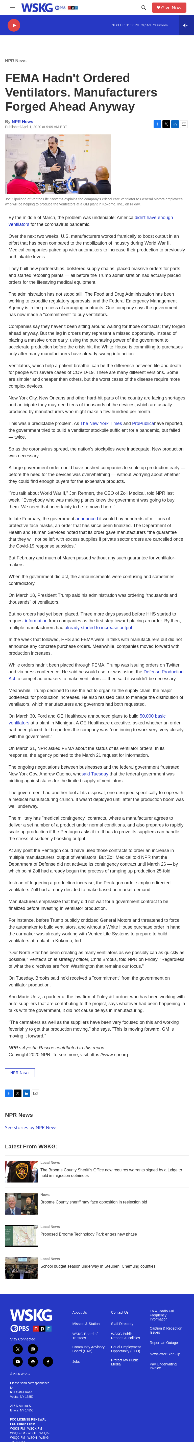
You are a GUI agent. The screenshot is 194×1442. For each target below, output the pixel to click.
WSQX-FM (34, 1428)
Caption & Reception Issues (166, 1330)
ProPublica (143, 423)
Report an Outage (164, 1343)
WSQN (32, 1437)
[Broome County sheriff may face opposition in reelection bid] (21, 1204)
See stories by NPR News (31, 1127)
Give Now (171, 7)
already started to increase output (98, 627)
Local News (50, 1163)
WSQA (43, 1433)
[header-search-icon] (144, 7)
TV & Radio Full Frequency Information (162, 1315)
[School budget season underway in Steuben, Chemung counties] (21, 1268)
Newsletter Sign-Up (165, 1354)
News (45, 1195)
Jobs (76, 1361)
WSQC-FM (17, 1437)
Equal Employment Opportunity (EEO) (126, 1349)
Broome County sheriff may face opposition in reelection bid (93, 1202)
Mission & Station (86, 1324)
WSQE (32, 1433)
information (36, 620)
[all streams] (186, 25)
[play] (14, 25)
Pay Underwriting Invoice (163, 1366)
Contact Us (120, 1312)
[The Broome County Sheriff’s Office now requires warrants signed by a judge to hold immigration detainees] (21, 1172)
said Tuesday (95, 773)
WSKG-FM (17, 1428)
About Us (79, 1312)
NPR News (16, 60)
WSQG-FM (17, 1433)
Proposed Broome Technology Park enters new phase (88, 1234)
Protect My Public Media (125, 1362)
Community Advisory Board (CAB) (88, 1349)
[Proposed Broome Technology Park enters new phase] (21, 1236)
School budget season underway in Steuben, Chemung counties (97, 1266)
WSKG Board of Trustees (85, 1336)
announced (87, 518)
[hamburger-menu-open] (12, 8)
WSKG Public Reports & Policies (125, 1336)
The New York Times (101, 423)
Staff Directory (122, 1324)
